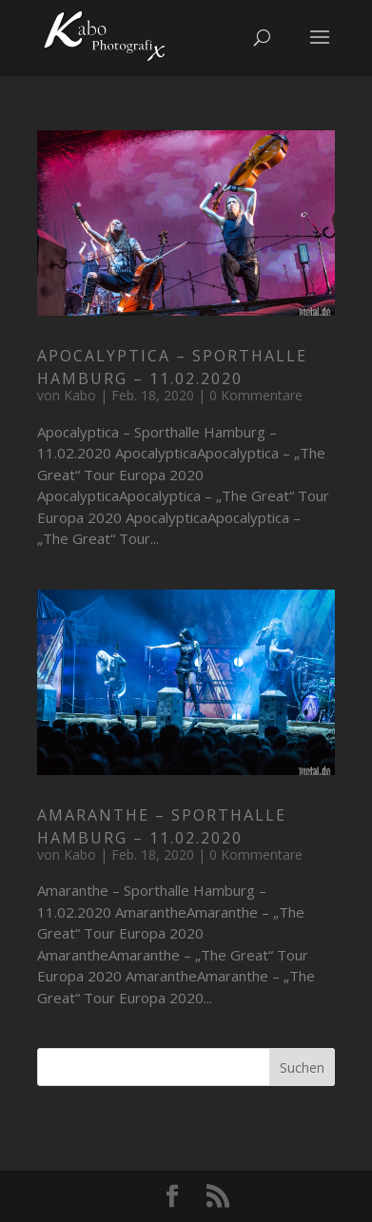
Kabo (80, 395)
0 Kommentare (256, 395)
